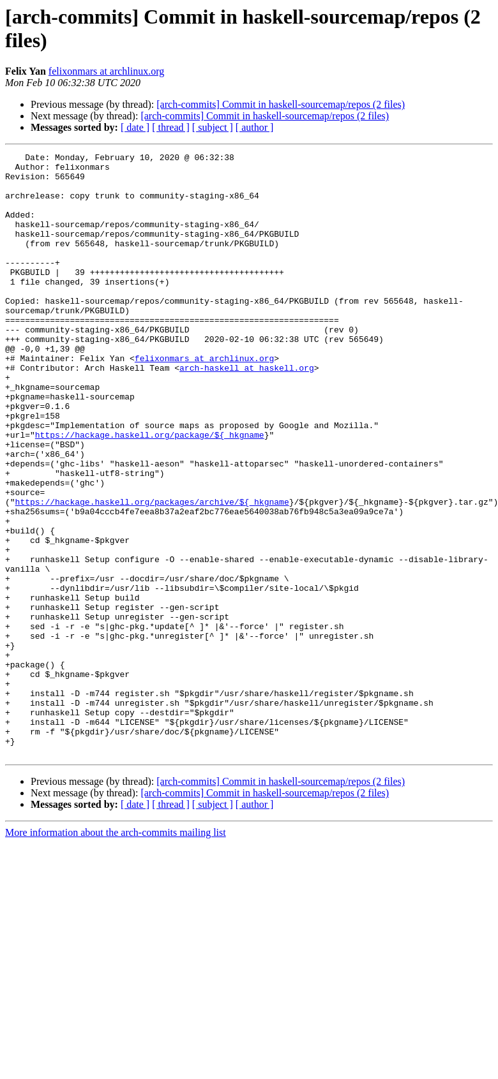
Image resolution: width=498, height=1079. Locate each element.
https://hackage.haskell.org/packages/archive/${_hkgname (152, 572)
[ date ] (135, 127)
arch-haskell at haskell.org (246, 411)
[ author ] (255, 127)
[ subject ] (212, 127)
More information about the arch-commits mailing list (115, 953)
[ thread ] (171, 127)
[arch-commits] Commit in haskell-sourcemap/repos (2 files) (280, 104)
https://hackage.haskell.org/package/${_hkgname (149, 492)
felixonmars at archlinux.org (106, 71)
